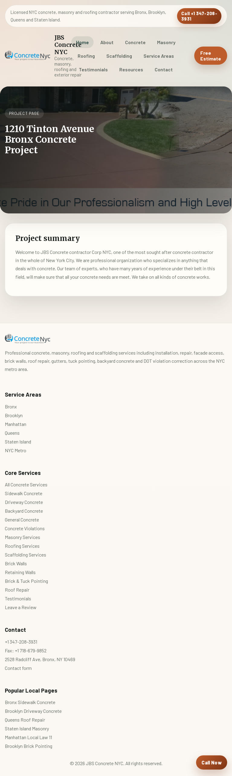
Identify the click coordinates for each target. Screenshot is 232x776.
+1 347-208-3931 (21, 642)
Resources (131, 69)
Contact (164, 69)
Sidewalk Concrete (23, 493)
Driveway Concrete (24, 502)
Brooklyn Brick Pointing (28, 746)
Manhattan (15, 424)
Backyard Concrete (24, 511)
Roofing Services (22, 546)
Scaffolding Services (25, 554)
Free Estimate (210, 55)
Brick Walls (16, 563)
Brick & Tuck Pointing (26, 581)
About (107, 42)
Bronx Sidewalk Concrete (30, 702)
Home (82, 42)
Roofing (86, 56)
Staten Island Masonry (27, 728)
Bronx (11, 406)
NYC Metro (15, 450)
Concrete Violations (25, 528)
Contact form (18, 668)
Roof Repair (17, 590)
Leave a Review (21, 607)
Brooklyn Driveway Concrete (33, 711)
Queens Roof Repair (25, 719)
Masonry (166, 42)
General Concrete (22, 519)
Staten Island (18, 441)
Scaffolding (119, 56)
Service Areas (158, 56)
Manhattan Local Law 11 (28, 737)
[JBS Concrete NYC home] (31, 55)
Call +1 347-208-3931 (199, 16)
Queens (12, 433)
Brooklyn (14, 415)
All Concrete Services (26, 484)
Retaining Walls (20, 572)
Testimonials (93, 69)
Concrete (135, 42)
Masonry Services (22, 537)
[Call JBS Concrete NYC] (211, 763)
